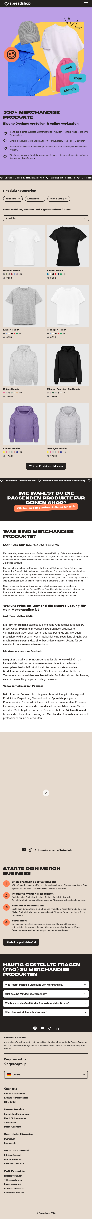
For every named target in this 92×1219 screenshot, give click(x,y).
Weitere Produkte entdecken (46, 466)
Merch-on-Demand (13, 1159)
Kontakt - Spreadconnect (16, 1098)
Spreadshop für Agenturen (16, 1114)
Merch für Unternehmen (15, 1118)
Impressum (9, 1139)
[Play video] (46, 793)
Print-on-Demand (12, 1155)
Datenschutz (10, 1143)
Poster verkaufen (12, 1184)
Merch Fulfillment (12, 1127)
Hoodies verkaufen (13, 1176)
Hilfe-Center (10, 1102)
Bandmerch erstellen (14, 1192)
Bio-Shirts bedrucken (14, 1188)
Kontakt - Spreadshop (14, 1093)
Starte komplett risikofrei (21, 942)
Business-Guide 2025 (14, 1163)
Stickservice (10, 1122)
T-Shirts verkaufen (13, 1180)
